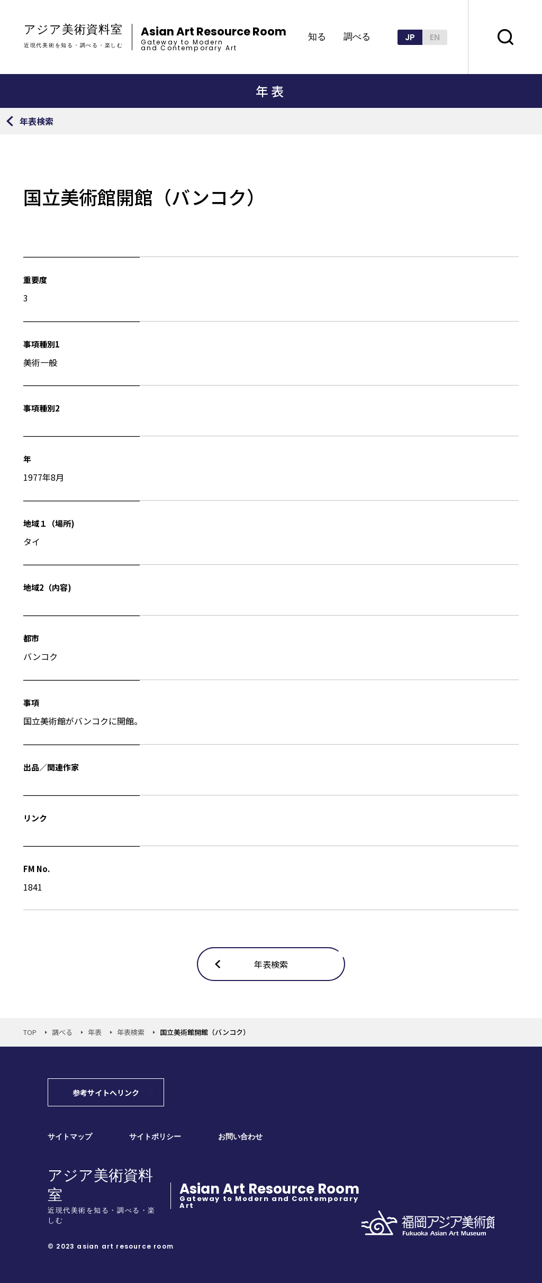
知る (317, 37)
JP (410, 37)
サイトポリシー (155, 1137)
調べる (357, 37)
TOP (30, 1032)
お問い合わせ (240, 1137)
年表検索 (130, 1032)
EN (435, 37)
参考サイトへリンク (106, 1092)
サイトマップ (70, 1137)
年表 (95, 1032)
